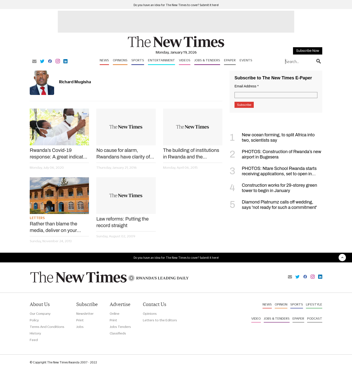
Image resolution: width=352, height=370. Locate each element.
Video (256, 318)
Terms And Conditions (47, 327)
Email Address (247, 86)
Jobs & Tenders (207, 60)
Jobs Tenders (120, 327)
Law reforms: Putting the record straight (122, 222)
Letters (37, 218)
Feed (34, 340)
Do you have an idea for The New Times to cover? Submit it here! (176, 5)
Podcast (314, 318)
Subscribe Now (307, 51)
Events (246, 60)
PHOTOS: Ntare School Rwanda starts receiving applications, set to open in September (273, 174)
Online (114, 313)
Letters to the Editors (160, 320)
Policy (34, 320)
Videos (184, 60)
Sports (137, 60)
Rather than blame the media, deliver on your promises (53, 227)
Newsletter (85, 313)
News (104, 60)
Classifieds (118, 333)
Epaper (230, 60)
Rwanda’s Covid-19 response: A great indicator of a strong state (59, 154)
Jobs (80, 327)
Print (80, 320)
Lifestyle (314, 304)
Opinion (281, 304)
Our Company (40, 313)
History (35, 333)
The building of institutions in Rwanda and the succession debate (191, 154)
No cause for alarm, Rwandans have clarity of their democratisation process (123, 154)
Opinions (120, 60)
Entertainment (161, 60)
